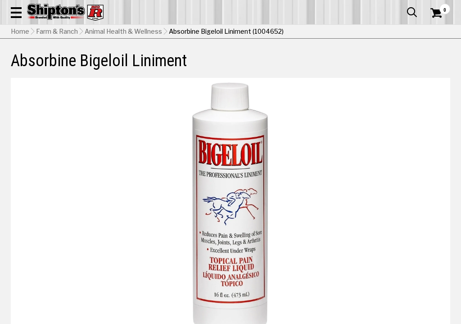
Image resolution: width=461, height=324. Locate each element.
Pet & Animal (354, 66)
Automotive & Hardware (105, 66)
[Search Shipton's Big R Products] (208, 32)
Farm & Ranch (162, 66)
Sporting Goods (399, 66)
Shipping (286, 245)
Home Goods (205, 66)
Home (20, 88)
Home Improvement (256, 66)
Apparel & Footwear (38, 66)
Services (437, 6)
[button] (254, 32)
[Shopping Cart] (435, 32)
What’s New (399, 6)
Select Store (387, 245)
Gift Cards (360, 6)
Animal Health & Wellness (123, 88)
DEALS (438, 66)
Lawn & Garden (311, 66)
